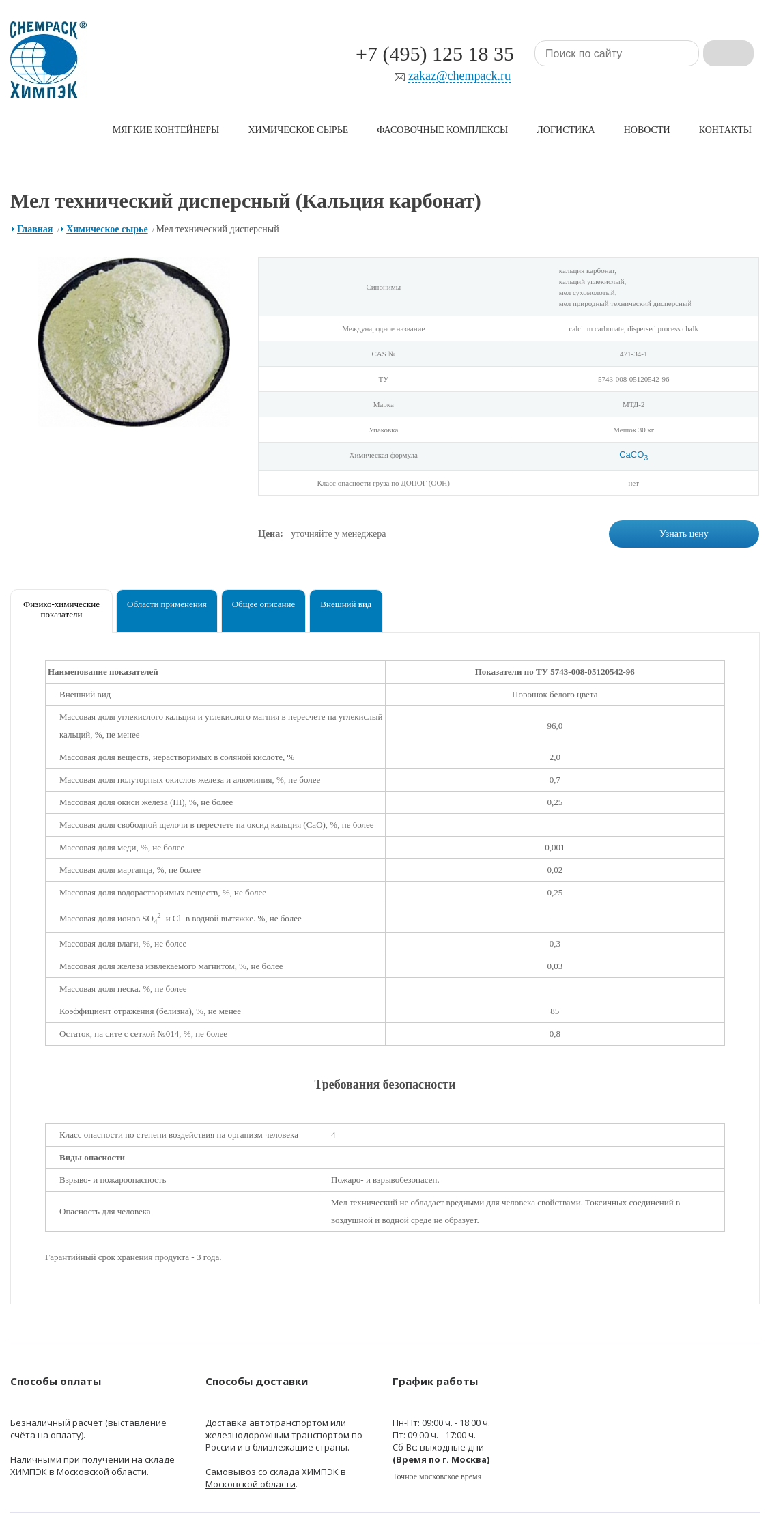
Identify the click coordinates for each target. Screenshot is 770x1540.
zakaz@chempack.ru (459, 76)
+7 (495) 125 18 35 (435, 53)
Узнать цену (684, 534)
